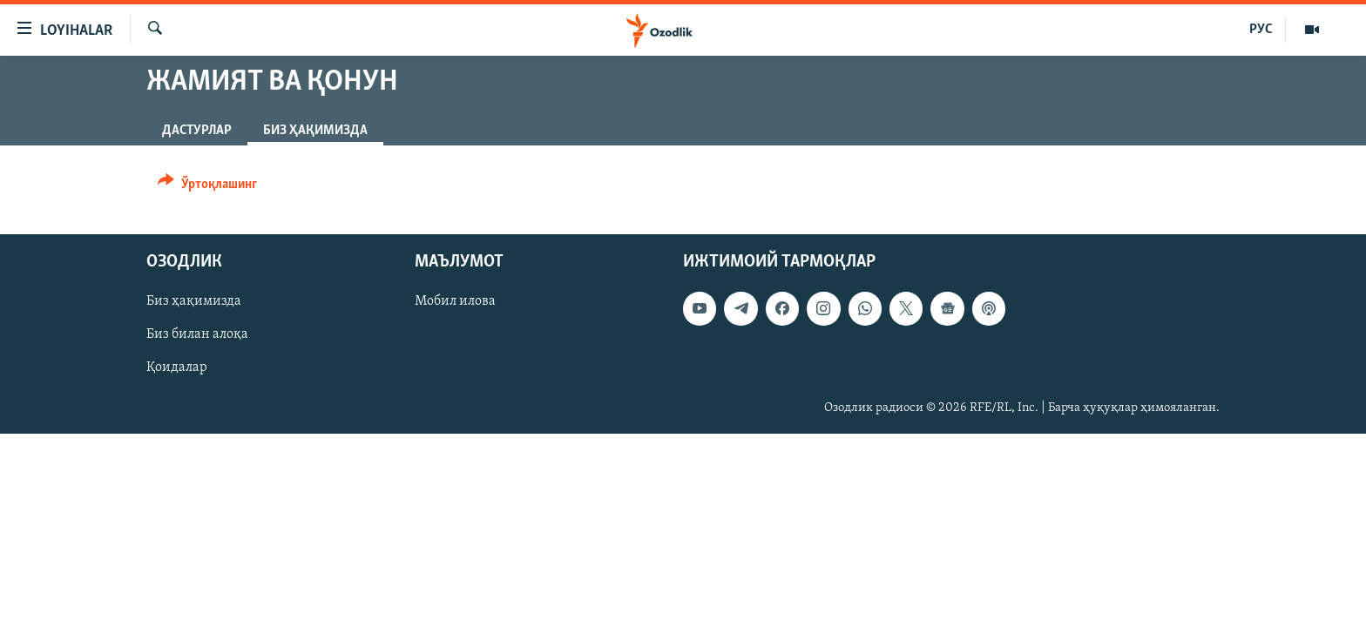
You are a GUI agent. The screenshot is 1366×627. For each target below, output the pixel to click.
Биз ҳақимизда (193, 301)
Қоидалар (176, 368)
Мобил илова (455, 301)
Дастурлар (197, 131)
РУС (1261, 30)
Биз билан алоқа (197, 334)
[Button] (207, 187)
